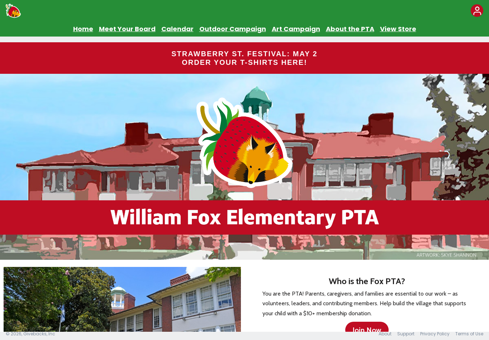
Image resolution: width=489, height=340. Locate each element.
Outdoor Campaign (232, 28)
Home (83, 28)
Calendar (177, 28)
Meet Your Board (127, 28)
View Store (398, 28)
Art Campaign (296, 28)
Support (405, 334)
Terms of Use (469, 334)
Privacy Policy (435, 334)
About (385, 334)
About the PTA (350, 28)
